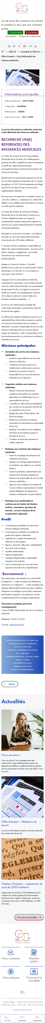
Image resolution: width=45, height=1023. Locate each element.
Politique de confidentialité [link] (30, 36)
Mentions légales (9, 1002)
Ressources (22, 1020)
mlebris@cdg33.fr (17, 624)
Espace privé (37, 1020)
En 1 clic (7, 1020)
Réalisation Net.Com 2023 (22, 1010)
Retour (9, 684)
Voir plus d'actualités (27, 917)
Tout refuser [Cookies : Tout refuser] (31, 32)
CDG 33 (12, 51)
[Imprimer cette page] (14, 46)
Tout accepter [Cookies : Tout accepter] (15, 32)
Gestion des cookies (8, 1005)
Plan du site (22, 1005)
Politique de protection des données (29, 1002)
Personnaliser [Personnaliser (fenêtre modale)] (11, 36)
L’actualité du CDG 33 (30, 51)
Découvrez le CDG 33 (36, 1005)
